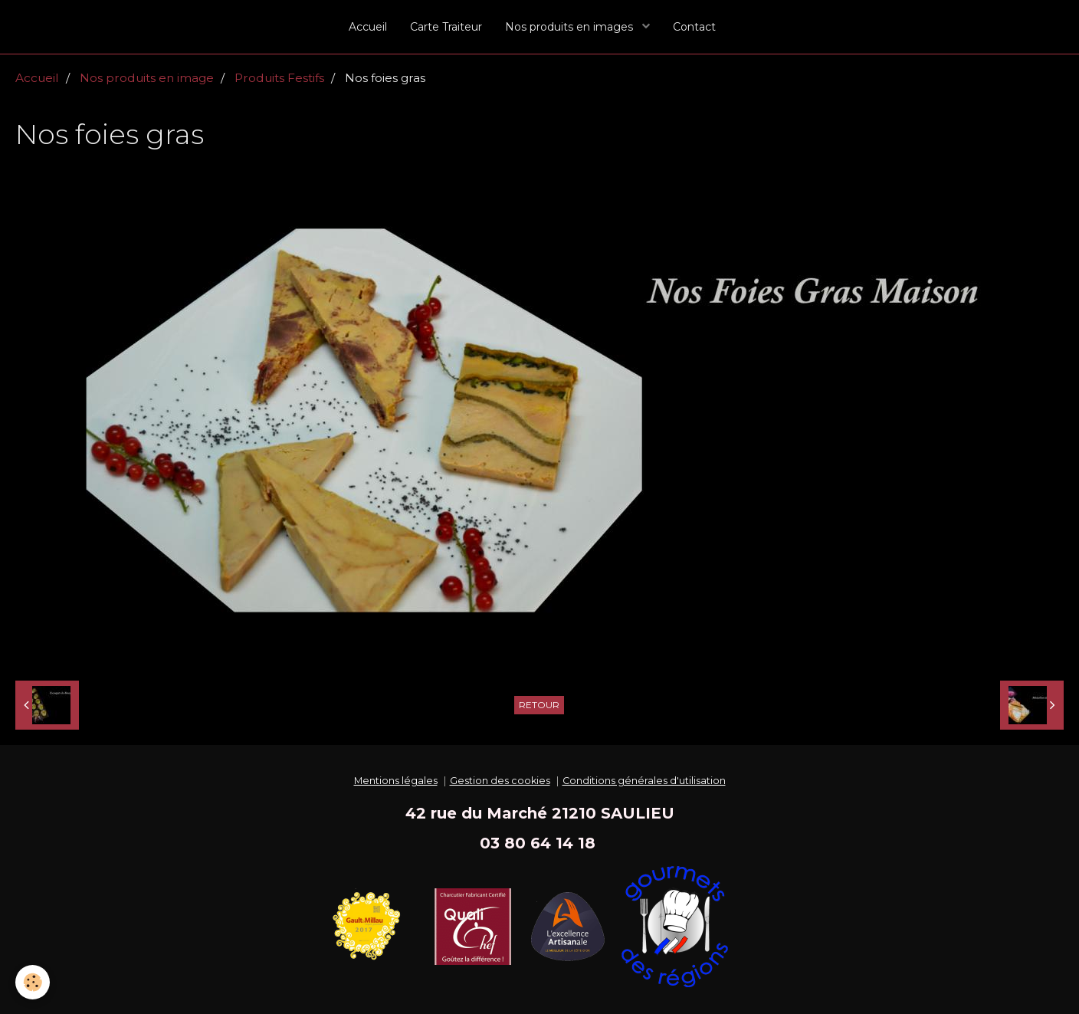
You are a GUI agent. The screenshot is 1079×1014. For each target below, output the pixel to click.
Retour (539, 704)
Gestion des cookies (500, 780)
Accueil (368, 27)
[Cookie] (32, 982)
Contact (694, 27)
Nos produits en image (147, 78)
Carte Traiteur (446, 27)
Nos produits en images (570, 27)
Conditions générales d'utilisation (644, 780)
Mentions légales (396, 780)
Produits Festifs (279, 78)
